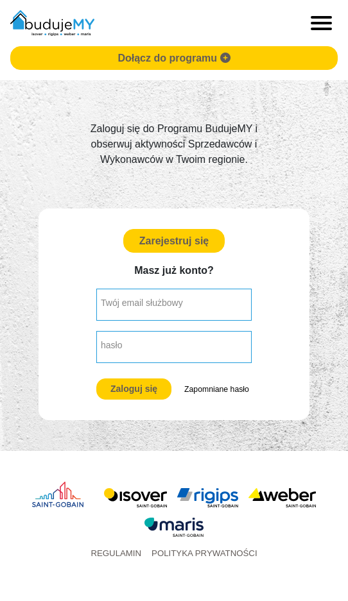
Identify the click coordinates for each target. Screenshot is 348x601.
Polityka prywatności (204, 553)
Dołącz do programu (173, 58)
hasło (111, 345)
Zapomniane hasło (216, 389)
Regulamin (116, 553)
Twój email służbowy (142, 303)
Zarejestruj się (174, 240)
